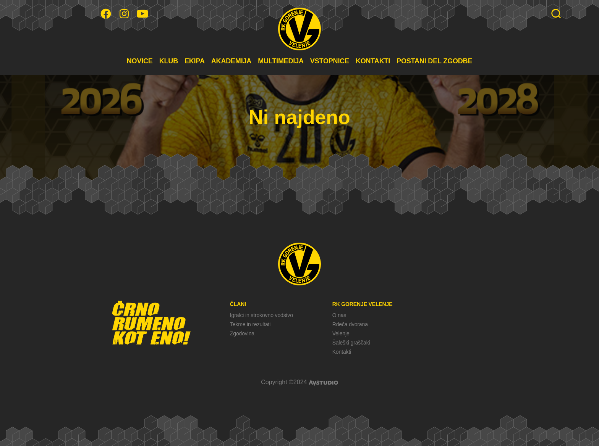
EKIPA (195, 61)
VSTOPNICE (329, 61)
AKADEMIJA (231, 61)
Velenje (341, 333)
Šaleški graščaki (351, 343)
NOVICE (140, 61)
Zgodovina (242, 333)
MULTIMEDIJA (281, 61)
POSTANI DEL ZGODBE (434, 61)
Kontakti (341, 352)
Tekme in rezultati (250, 324)
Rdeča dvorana (350, 324)
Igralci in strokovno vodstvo (261, 315)
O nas (339, 315)
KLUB (168, 61)
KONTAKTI (373, 61)
